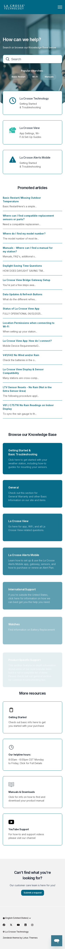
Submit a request (33, 895)
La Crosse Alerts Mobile (35, 157)
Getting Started (17, 717)
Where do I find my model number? (24, 236)
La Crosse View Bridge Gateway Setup (26, 282)
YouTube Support (18, 829)
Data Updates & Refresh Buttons (22, 297)
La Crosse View (30, 128)
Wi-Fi (35, 76)
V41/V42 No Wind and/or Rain (21, 357)
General (13, 491)
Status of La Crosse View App (21, 311)
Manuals (49, 76)
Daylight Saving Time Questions (22, 268)
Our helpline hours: (19, 754)
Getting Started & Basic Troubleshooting (22, 455)
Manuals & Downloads (21, 791)
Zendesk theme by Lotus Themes (20, 937)
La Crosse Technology (34, 98)
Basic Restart (18, 76)
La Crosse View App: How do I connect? (27, 343)
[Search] (32, 59)
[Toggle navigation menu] (60, 7)
